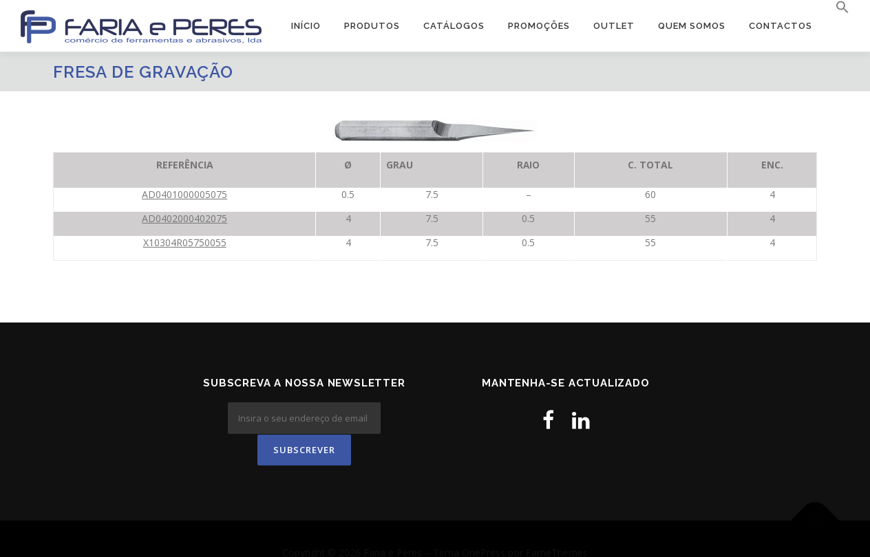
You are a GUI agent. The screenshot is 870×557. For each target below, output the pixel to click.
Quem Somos (691, 26)
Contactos (780, 26)
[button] (836, 7)
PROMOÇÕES (539, 26)
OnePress (483, 524)
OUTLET (614, 26)
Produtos (372, 26)
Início (306, 26)
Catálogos (454, 26)
